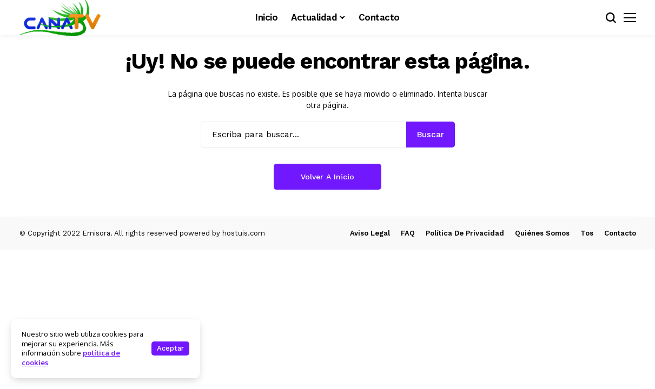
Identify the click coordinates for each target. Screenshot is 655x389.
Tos (586, 233)
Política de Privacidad (465, 233)
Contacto (620, 233)
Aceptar (170, 348)
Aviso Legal (370, 233)
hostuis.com (243, 233)
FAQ (408, 233)
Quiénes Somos (542, 233)
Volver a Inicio (327, 176)
